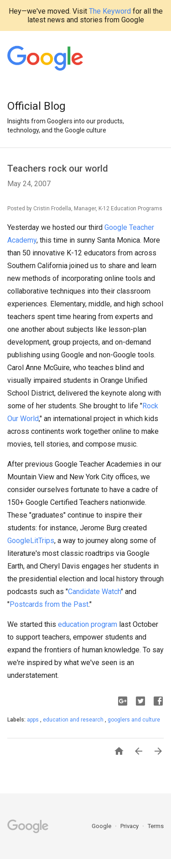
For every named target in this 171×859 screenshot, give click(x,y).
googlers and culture (134, 720)
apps (33, 720)
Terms (156, 826)
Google (102, 826)
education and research (74, 720)
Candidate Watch (94, 591)
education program (87, 624)
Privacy (130, 826)
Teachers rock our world (57, 168)
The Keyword (110, 11)
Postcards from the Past (49, 604)
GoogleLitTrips (30, 540)
